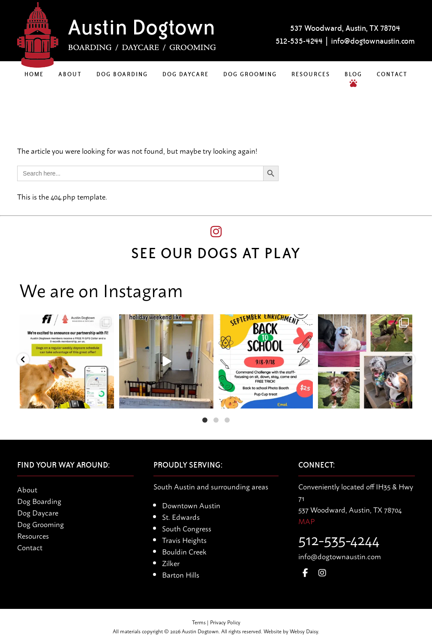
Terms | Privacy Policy (216, 622)
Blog (353, 74)
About (70, 74)
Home (34, 74)
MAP (306, 520)
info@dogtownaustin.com (373, 41)
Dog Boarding (122, 74)
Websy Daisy (304, 631)
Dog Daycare (185, 74)
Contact (392, 74)
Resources (310, 74)
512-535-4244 (299, 41)
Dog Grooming (250, 74)
